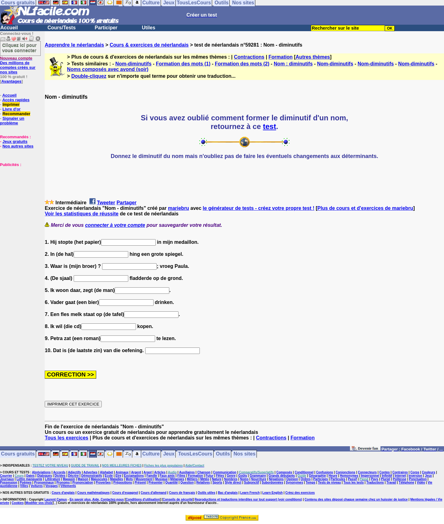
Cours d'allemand (153, 492)
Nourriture (258, 479)
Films (181, 475)
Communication (224, 472)
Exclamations (134, 475)
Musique (161, 479)
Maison (83, 479)
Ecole (109, 475)
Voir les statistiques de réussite (81, 213)
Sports (217, 482)
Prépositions (122, 482)
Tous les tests (353, 482)
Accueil (9, 27)
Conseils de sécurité (178, 499)
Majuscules (99, 479)
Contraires (400, 472)
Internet (400, 475)
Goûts (242, 475)
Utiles (148, 27)
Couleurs (428, 472)
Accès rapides (15, 100)
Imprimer (11, 104)
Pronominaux (44, 482)
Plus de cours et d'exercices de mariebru (365, 208)
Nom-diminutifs (133, 63)
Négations (276, 479)
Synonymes (294, 482)
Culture (151, 454)
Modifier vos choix (39, 503)
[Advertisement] (18, 198)
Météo (204, 479)
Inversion (415, 475)
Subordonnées (272, 482)
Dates (30, 475)
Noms (244, 479)
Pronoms (63, 482)
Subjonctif (251, 482)
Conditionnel (304, 472)
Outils (223, 454)
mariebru (178, 208)
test (269, 126)
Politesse (399, 479)
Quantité (171, 482)
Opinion (292, 479)
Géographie (317, 475)
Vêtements (68, 486)
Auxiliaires (187, 472)
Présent (140, 482)
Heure (332, 475)
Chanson (204, 472)
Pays (374, 479)
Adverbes (91, 472)
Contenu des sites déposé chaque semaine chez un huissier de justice (356, 499)
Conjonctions (346, 472)
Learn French (250, 492)
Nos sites (245, 454)
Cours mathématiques (93, 492)
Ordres (306, 479)
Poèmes (25, 482)
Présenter (156, 482)
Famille (151, 475)
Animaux (122, 472)
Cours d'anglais (63, 492)
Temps (310, 482)
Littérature (52, 479)
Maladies (116, 479)
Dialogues (44, 475)
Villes (24, 486)
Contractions (249, 57)
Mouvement (144, 479)
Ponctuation (418, 479)
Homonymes (349, 475)
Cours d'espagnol (125, 492)
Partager (127, 202)
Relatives (203, 482)
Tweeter (106, 202)
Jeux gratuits (14, 141)
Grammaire (258, 475)
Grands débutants (282, 475)
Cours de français (182, 492)
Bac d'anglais (228, 492)
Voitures (37, 486)
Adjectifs (74, 472)
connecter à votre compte (115, 225)
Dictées (60, 475)
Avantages (11, 81)
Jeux (168, 454)
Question (187, 482)
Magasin (69, 479)
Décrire (73, 475)
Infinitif (387, 475)
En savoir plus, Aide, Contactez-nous (97, 499)
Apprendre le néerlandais (74, 45)
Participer (106, 27)
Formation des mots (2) (242, 63)
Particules (338, 479)
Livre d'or (11, 109)
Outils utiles (206, 492)
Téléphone (406, 482)
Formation (281, 57)
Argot (147, 472)
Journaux (7, 479)
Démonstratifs (91, 475)
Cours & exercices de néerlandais (149, 45)
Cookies (18, 503)
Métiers (192, 479)
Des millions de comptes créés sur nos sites (17, 65)
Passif (352, 479)
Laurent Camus (55, 499)
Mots (129, 479)
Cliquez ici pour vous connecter (19, 47)
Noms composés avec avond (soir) (107, 69)
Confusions (324, 472)
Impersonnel (370, 475)
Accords (59, 472)
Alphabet (106, 472)
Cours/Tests (61, 27)
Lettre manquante (29, 479)
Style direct (233, 482)
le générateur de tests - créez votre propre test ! (258, 208)
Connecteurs (367, 472)
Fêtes (220, 475)
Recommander (16, 113)
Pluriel (385, 479)
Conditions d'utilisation (143, 499)
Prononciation (82, 482)
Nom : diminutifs (293, 63)
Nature (217, 479)
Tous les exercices (66, 437)
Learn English (272, 492)
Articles (160, 472)
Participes (320, 479)
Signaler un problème (12, 120)
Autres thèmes (313, 57)
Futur (210, 475)
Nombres (230, 479)
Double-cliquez (88, 76)
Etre (118, 475)
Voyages (51, 486)
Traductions (375, 482)
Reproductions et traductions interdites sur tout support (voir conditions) (248, 499)
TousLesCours (195, 454)
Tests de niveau (329, 482)
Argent (136, 472)
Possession (8, 482)
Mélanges (177, 479)
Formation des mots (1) (183, 63)
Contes (384, 472)
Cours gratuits (18, 454)
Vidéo (421, 482)
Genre (231, 475)
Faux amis (167, 475)
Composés (284, 472)
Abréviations (41, 472)
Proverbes (103, 482)
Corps (414, 472)
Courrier (6, 475)
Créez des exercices (300, 492)
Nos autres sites (17, 146)
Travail (391, 482)
